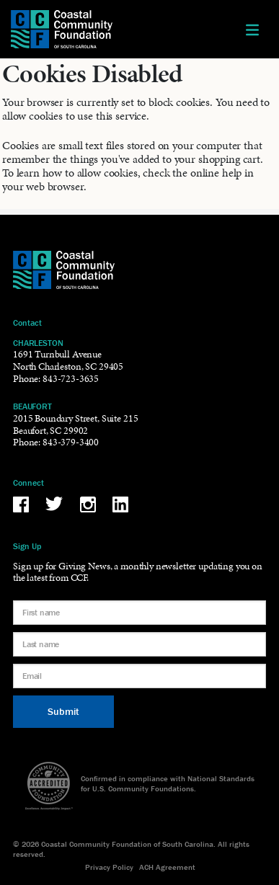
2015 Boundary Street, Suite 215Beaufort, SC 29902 (75, 424)
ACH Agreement (167, 867)
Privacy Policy (109, 867)
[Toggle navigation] (252, 29)
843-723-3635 (71, 379)
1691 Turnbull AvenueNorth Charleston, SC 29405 (68, 360)
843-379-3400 (71, 442)
